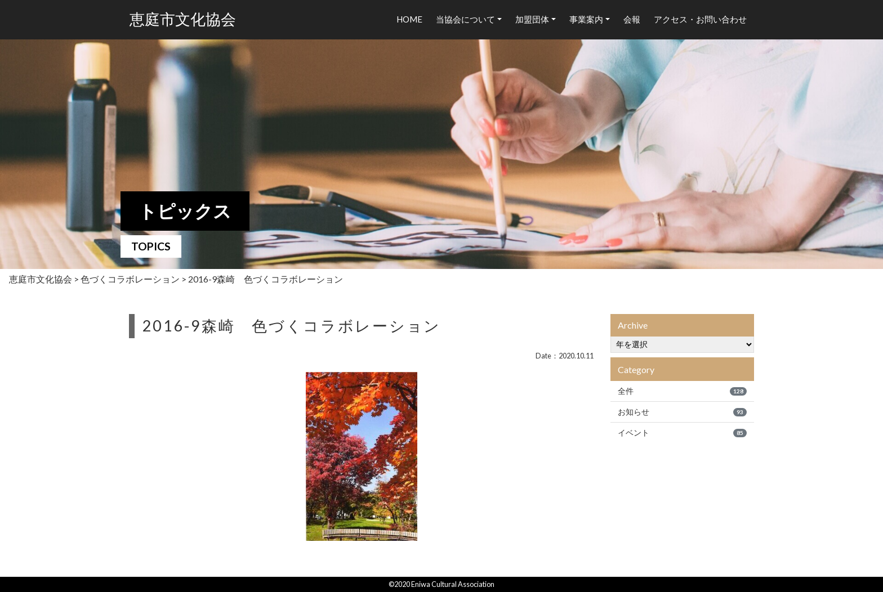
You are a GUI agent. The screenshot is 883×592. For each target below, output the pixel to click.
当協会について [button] (465, 19)
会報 (631, 19)
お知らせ (682, 411)
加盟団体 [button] (532, 19)
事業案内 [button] (586, 19)
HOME (409, 19)
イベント (682, 432)
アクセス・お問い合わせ (700, 19)
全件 (682, 391)
